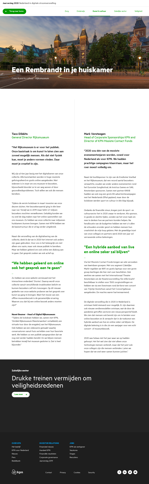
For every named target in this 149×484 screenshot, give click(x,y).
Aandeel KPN (44, 450)
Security (91, 473)
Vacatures (74, 450)
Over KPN (16, 443)
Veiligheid (138, 11)
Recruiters (74, 457)
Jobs (72, 443)
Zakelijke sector (120, 11)
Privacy (63, 473)
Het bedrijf (16, 447)
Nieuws (15, 454)
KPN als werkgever (77, 447)
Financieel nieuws (46, 447)
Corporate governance (48, 457)
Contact (48, 473)
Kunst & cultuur (99, 11)
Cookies (77, 473)
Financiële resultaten (47, 454)
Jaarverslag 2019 (46, 461)
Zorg (67, 11)
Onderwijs (81, 11)
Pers (13, 457)
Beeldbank (16, 461)
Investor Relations (49, 443)
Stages (72, 454)
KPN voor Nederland (20, 450)
